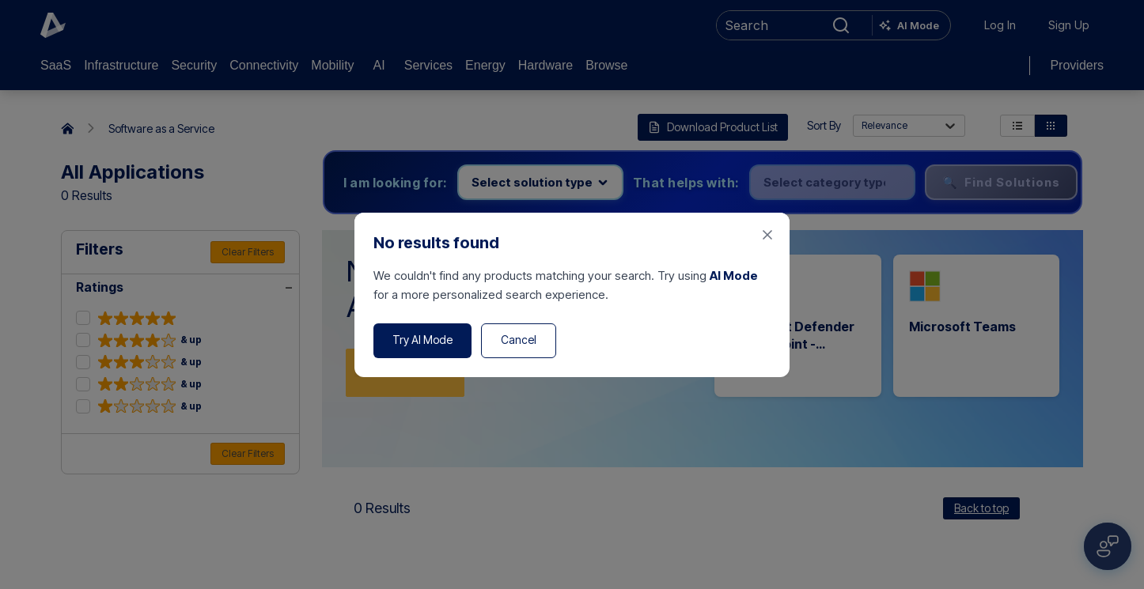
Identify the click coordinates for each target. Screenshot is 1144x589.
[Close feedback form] (767, 234)
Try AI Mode (422, 339)
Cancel (518, 339)
